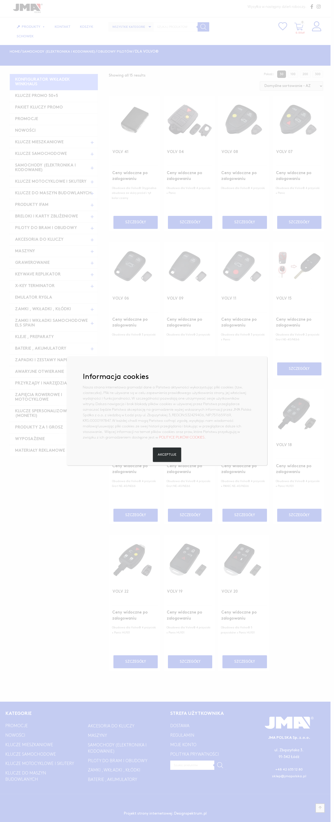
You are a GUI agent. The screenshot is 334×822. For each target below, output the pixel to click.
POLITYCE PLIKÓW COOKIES (182, 437)
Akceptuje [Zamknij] (167, 454)
